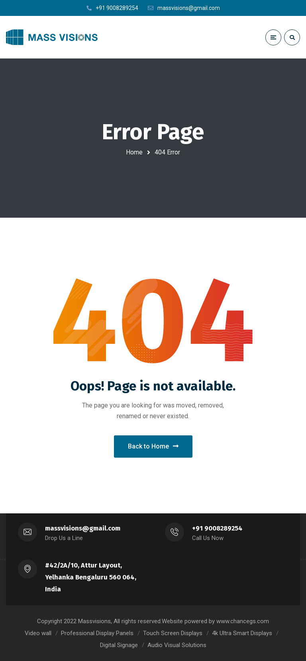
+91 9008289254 (217, 528)
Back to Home (153, 446)
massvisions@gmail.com (82, 528)
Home (134, 152)
